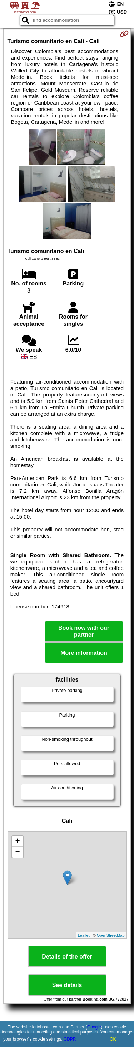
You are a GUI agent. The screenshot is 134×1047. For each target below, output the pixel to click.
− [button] (17, 852)
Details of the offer (67, 957)
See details (67, 985)
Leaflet (84, 935)
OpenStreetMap (111, 935)
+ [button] (17, 841)
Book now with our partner (83, 631)
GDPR (70, 1039)
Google (94, 1027)
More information (83, 653)
